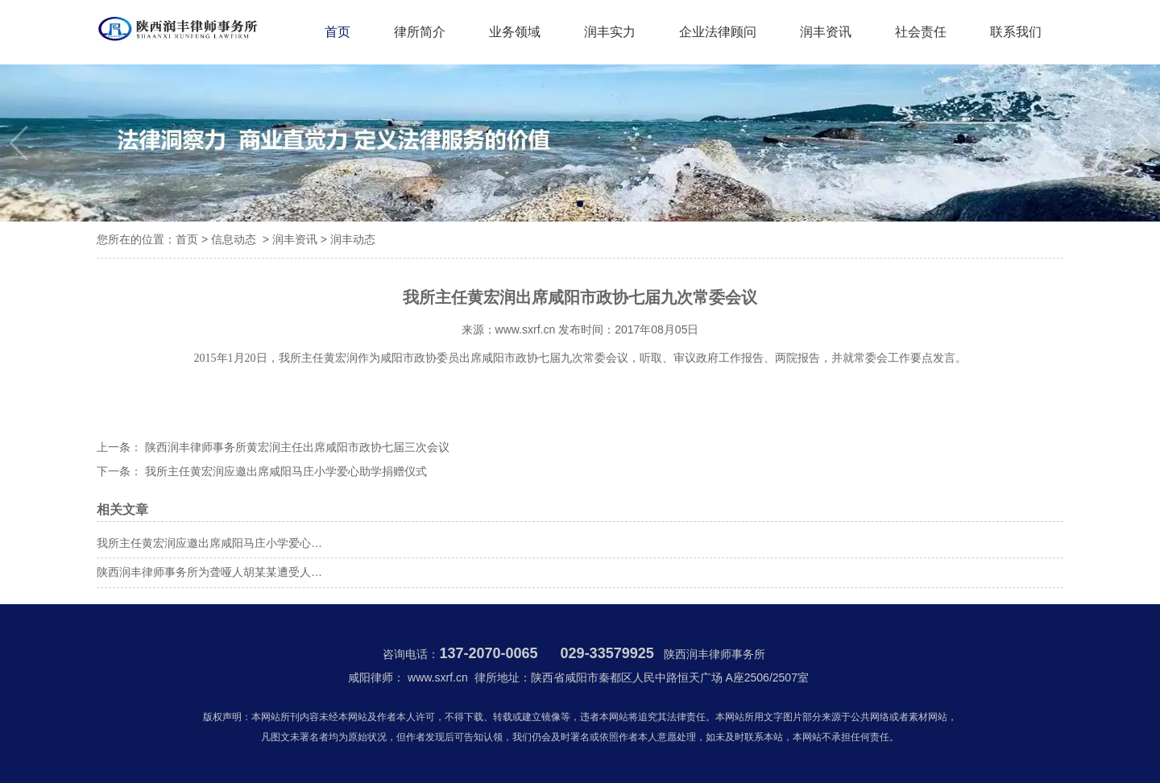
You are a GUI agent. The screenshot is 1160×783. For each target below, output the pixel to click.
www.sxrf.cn (525, 329)
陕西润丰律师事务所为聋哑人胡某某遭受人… (209, 572)
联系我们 (1016, 32)
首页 (337, 32)
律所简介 (419, 32)
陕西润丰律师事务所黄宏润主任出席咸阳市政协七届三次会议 (296, 447)
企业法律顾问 (717, 32)
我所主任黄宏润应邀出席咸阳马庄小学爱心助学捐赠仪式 (284, 471)
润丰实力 (610, 32)
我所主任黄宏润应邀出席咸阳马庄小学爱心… (209, 542)
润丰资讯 (825, 32)
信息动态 (233, 239)
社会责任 (921, 32)
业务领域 (515, 32)
